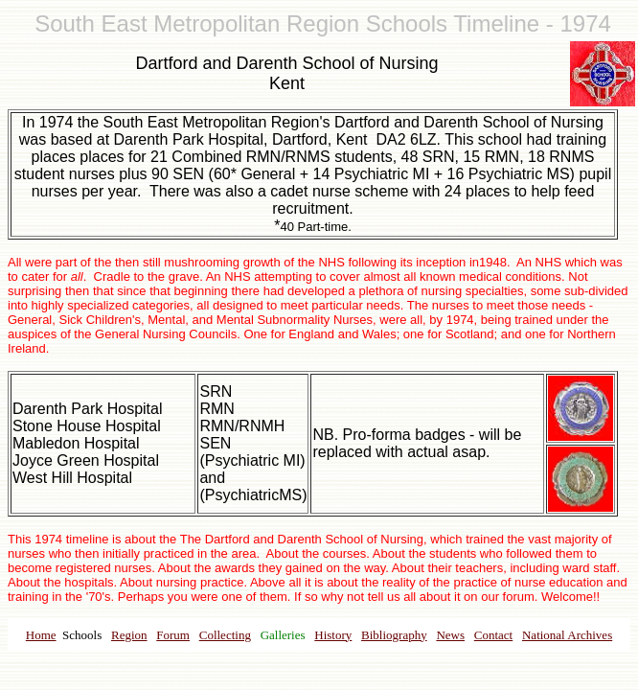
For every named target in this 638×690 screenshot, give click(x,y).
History (333, 635)
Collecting (225, 635)
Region (129, 635)
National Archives (567, 635)
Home (41, 635)
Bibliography (394, 635)
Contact (493, 635)
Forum (173, 635)
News (450, 635)
